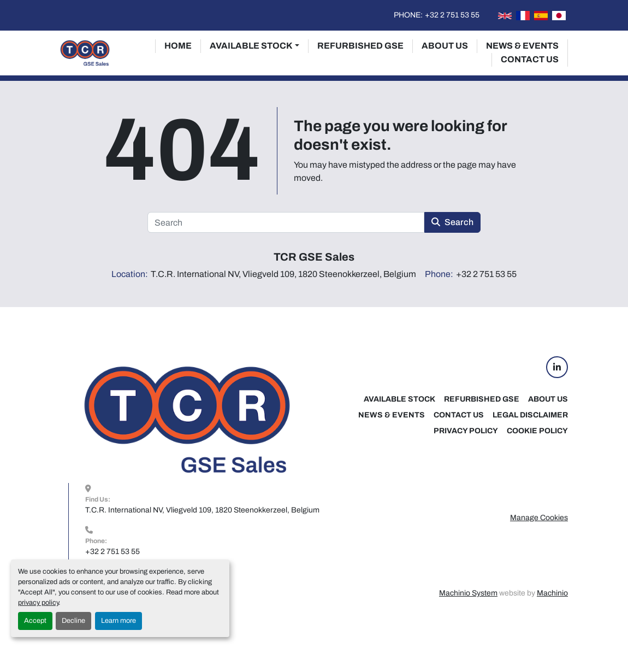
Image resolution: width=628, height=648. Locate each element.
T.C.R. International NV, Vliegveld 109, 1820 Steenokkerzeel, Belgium (202, 510)
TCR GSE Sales (314, 257)
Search (452, 222)
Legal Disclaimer (530, 415)
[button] (254, 45)
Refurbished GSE (360, 45)
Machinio (552, 593)
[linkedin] (557, 367)
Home (178, 45)
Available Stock (251, 45)
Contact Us (530, 59)
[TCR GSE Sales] (187, 419)
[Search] (285, 222)
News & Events (522, 45)
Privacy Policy (466, 431)
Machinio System (468, 593)
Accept (35, 621)
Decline (73, 621)
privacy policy (38, 602)
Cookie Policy (537, 431)
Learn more (118, 621)
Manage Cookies (539, 518)
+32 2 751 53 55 (452, 15)
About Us (445, 45)
